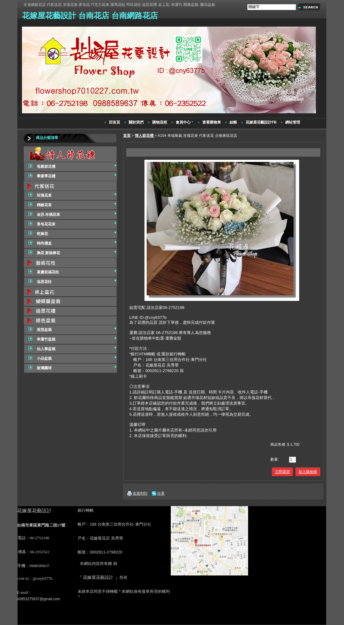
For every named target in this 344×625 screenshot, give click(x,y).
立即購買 (282, 472)
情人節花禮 (144, 135)
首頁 (127, 135)
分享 (161, 493)
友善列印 (140, 493)
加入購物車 (308, 472)
